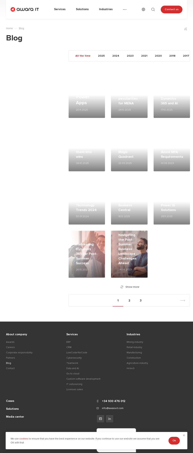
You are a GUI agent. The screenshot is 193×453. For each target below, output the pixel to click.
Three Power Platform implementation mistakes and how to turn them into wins (88, 142)
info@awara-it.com (112, 408)
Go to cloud (72, 373)
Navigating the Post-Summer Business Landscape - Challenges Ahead (127, 249)
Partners (10, 357)
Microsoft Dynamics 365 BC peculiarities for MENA (128, 93)
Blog (8, 363)
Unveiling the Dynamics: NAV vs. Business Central (128, 200)
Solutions (12, 409)
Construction (134, 357)
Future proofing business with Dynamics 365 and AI (172, 93)
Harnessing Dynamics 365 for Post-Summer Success (86, 253)
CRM (68, 347)
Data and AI (72, 368)
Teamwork (72, 363)
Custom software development (83, 378)
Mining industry (135, 342)
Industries (133, 334)
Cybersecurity (74, 357)
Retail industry (134, 347)
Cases (10, 401)
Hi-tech (131, 368)
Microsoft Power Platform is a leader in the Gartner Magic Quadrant (128, 142)
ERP (68, 342)
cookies (24, 438)
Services (72, 334)
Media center (15, 416)
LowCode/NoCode (76, 352)
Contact (10, 368)
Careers (10, 347)
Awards (10, 342)
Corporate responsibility (19, 352)
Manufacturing (134, 352)
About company (16, 334)
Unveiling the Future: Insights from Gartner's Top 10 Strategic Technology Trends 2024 (87, 196)
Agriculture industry (137, 363)
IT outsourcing (74, 384)
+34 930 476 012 (113, 401)
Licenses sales (74, 389)
